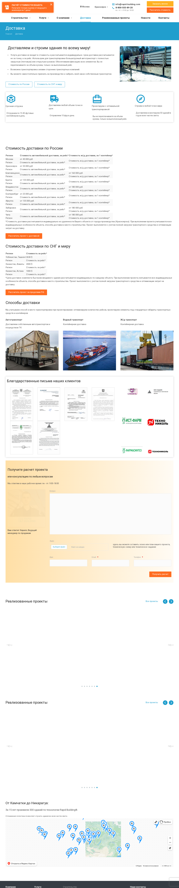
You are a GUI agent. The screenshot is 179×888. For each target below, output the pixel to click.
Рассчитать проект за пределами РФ (26, 292)
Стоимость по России (18, 84)
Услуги (44, 18)
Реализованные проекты (116, 18)
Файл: (52, 541)
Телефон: (138, 557)
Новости (145, 18)
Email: (95, 557)
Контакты (163, 18)
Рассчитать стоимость (160, 10)
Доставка (85, 18)
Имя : (52, 557)
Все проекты (152, 601)
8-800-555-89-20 (124, 7)
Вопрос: (53, 491)
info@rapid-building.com (127, 4)
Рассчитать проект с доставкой (23, 236)
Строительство (21, 18)
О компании (64, 18)
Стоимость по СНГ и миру (49, 84)
